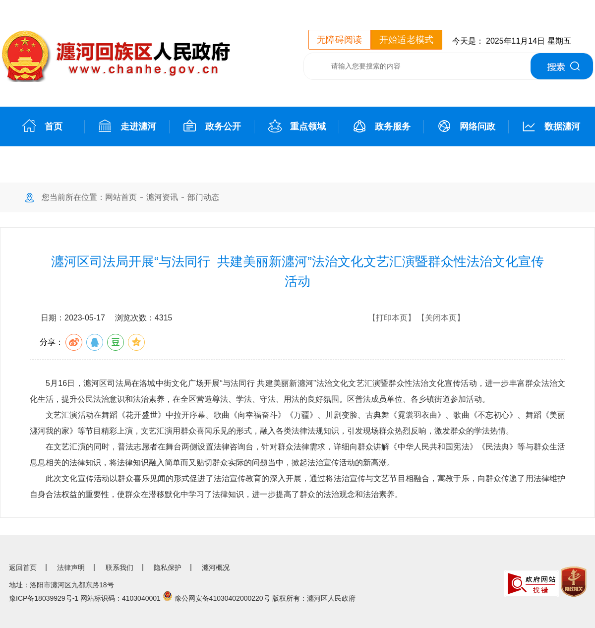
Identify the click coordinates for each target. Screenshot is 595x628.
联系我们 (119, 567)
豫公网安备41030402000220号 (222, 598)
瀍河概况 (216, 567)
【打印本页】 (392, 318)
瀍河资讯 (162, 197)
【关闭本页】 (441, 318)
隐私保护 (167, 567)
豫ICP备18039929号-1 (43, 598)
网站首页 (121, 197)
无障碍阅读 (339, 40)
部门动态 (203, 197)
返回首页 (23, 567)
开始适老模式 (406, 40)
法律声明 (71, 567)
